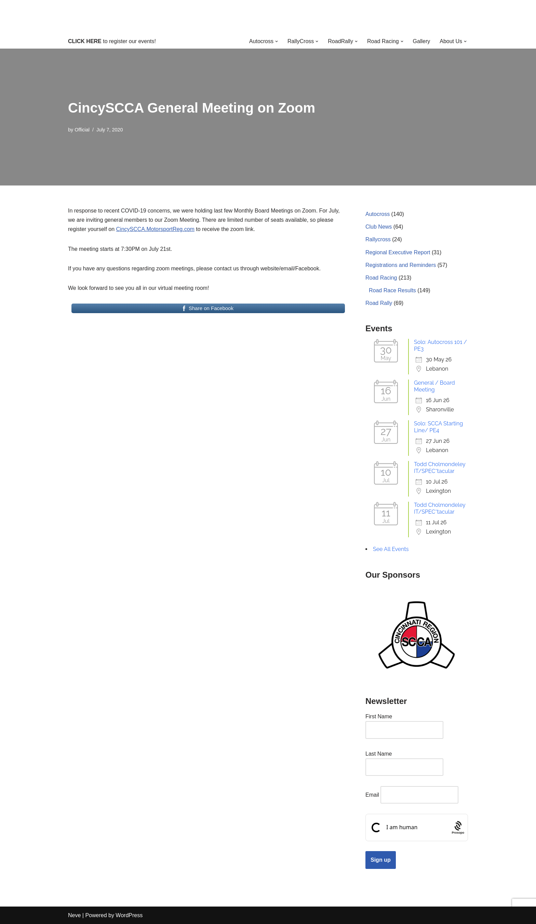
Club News (378, 227)
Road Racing (381, 278)
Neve (74, 915)
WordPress (129, 915)
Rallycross (378, 239)
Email (372, 795)
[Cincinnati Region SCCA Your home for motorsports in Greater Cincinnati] (268, 17)
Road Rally (378, 303)
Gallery (421, 41)
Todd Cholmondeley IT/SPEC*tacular (439, 467)
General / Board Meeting (434, 386)
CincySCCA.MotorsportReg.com (155, 229)
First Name (378, 716)
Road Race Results (392, 290)
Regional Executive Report (397, 252)
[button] (276, 41)
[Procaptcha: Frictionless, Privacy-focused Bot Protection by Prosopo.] (458, 827)
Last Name (378, 754)
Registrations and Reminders (400, 265)
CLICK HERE (85, 41)
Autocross (377, 214)
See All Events (391, 549)
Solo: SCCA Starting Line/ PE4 (438, 427)
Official (82, 129)
